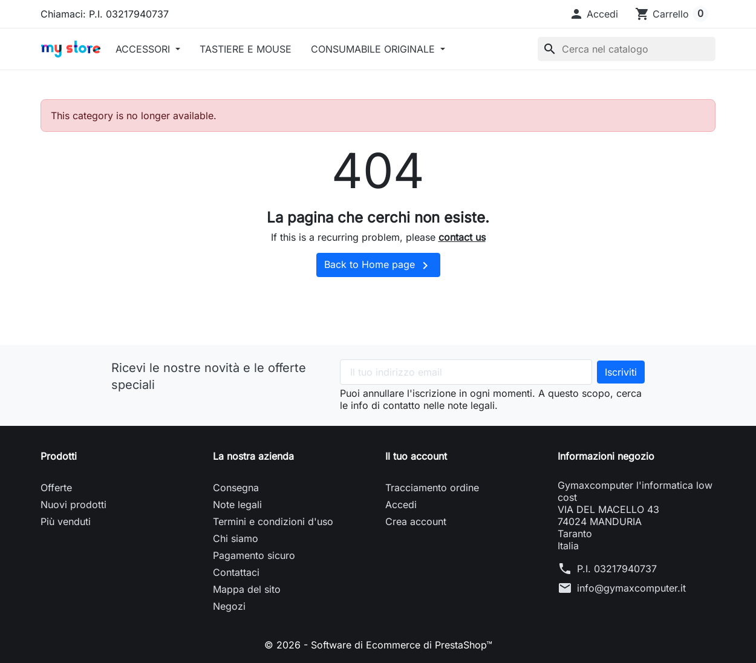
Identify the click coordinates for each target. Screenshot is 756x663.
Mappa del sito (247, 589)
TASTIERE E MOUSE (246, 49)
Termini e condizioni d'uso (273, 521)
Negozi (229, 606)
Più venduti (66, 521)
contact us (462, 237)
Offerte (56, 488)
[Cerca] (626, 49)
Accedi (401, 504)
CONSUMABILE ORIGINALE (374, 49)
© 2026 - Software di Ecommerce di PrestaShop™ (378, 645)
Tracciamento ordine (432, 488)
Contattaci (236, 572)
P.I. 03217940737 (617, 569)
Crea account (415, 521)
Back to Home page (378, 265)
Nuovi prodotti (73, 504)
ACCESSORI (144, 49)
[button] (593, 14)
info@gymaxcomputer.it (631, 588)
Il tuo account (416, 456)
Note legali (237, 504)
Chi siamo (235, 538)
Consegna (236, 488)
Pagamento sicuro (254, 555)
